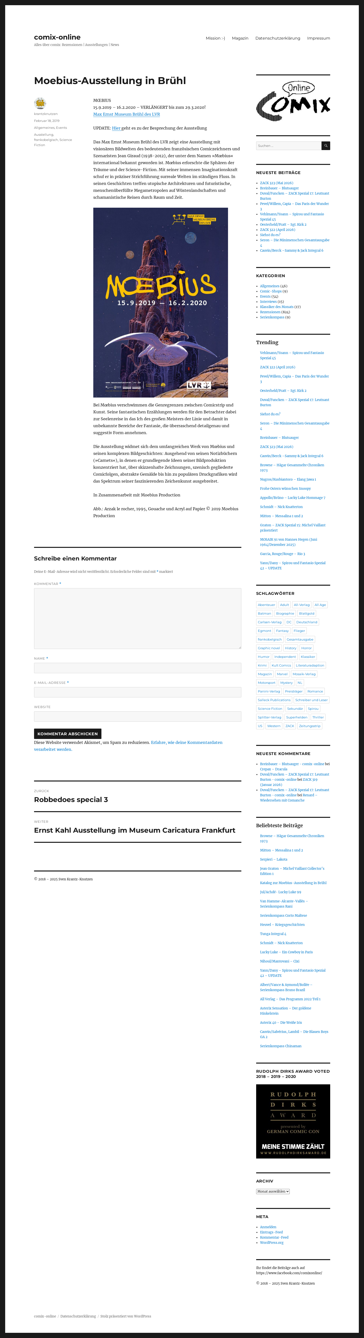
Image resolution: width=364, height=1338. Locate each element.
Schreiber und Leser (311, 700)
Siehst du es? (270, 235)
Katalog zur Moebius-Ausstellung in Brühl (293, 883)
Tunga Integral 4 (273, 934)
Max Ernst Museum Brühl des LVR (126, 114)
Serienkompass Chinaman (281, 1046)
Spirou (313, 709)
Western (274, 726)
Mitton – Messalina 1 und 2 (281, 516)
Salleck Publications (274, 700)
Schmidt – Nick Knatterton (281, 507)
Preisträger (294, 691)
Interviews (268, 302)
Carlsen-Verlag (270, 622)
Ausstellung (43, 134)
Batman (264, 613)
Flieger (299, 631)
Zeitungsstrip (310, 726)
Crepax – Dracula (273, 769)
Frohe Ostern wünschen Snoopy (285, 489)
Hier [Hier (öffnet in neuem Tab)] (116, 128)
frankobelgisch (46, 140)
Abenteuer (266, 605)
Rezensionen (270, 312)
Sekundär (295, 709)
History (290, 648)
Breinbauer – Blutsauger (279, 188)
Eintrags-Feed (271, 1232)
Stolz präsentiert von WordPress (125, 1316)
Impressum (318, 38)
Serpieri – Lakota (273, 859)
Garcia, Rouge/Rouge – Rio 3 (282, 554)
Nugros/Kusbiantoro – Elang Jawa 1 (288, 479)
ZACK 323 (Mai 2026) (276, 183)
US (260, 726)
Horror (306, 648)
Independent (285, 657)
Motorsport (266, 683)
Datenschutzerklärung (277, 38)
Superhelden (296, 717)
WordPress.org (272, 1243)
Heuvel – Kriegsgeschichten (282, 925)
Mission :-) (215, 38)
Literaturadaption (310, 665)
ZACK (290, 726)
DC (289, 622)
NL (300, 683)
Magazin (240, 38)
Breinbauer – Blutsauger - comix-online (292, 764)
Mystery (286, 683)
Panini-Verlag (269, 691)
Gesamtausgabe (300, 639)
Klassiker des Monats (277, 307)
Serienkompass (272, 317)
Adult (284, 605)
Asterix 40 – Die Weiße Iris (281, 1023)
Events (61, 128)
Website (42, 707)
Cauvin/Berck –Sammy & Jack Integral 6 (292, 250)
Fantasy (282, 631)
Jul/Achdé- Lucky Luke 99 (280, 892)
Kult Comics (281, 665)
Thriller (318, 717)
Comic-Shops (271, 291)
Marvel (282, 674)
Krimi (262, 665)
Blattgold (306, 613)
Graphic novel (269, 648)
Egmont (264, 631)
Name (41, 658)
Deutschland (306, 622)
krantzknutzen (46, 114)
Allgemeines (44, 128)
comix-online (57, 37)
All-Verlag (302, 605)
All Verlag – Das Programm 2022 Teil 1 (290, 999)
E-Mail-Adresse (51, 683)
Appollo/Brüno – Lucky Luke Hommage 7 (293, 498)
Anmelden (268, 1227)
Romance (315, 691)
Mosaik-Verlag (304, 674)
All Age (320, 605)
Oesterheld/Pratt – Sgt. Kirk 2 (283, 225)
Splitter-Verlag (269, 717)
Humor (263, 657)
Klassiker (308, 657)
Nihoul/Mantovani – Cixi (279, 961)
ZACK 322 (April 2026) (277, 230)
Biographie (285, 613)
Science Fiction (270, 709)
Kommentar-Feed (274, 1237)
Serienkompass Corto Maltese (283, 916)
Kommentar (47, 584)
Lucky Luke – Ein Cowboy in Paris (286, 952)
